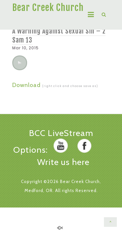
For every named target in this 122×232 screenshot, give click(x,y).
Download (26, 85)
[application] (19, 62)
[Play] (19, 62)
